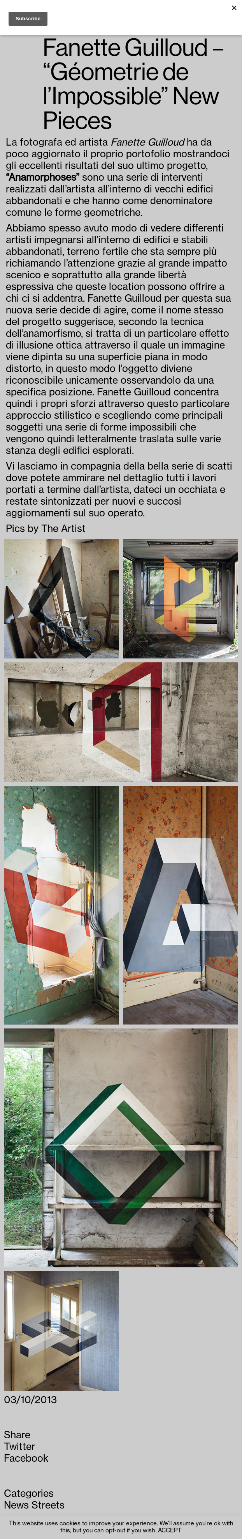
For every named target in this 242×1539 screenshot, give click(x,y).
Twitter (19, 1447)
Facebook (26, 1459)
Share (17, 1435)
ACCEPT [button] (170, 1531)
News (16, 1506)
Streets (48, 1506)
